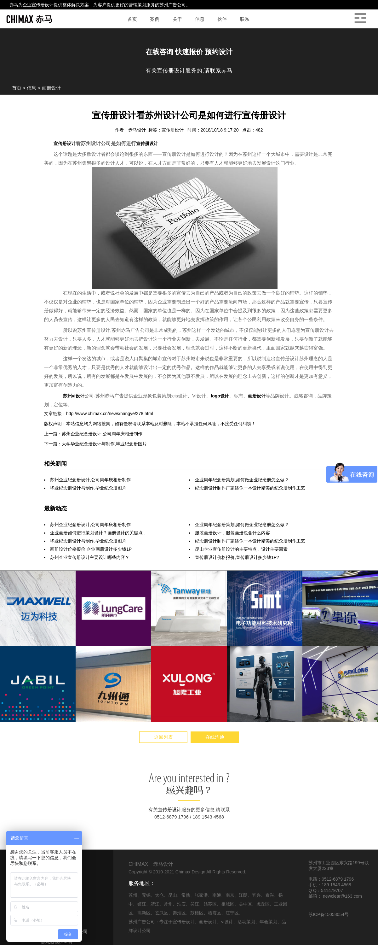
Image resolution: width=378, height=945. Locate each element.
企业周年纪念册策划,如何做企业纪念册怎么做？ (242, 479)
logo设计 (220, 395)
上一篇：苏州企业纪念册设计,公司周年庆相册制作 (93, 433)
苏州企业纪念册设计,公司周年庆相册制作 (90, 479)
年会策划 (268, 921)
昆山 (172, 895)
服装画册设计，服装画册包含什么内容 (232, 532)
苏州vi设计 (73, 395)
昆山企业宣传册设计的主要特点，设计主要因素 (241, 549)
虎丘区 (263, 904)
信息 (31, 88)
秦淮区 (179, 912)
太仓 (159, 895)
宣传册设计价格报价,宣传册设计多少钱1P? (237, 557)
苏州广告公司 (172, 4)
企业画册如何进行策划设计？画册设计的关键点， (98, 532)
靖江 (155, 904)
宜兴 (256, 895)
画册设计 (51, 88)
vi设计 (227, 921)
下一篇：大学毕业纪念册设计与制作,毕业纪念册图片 (95, 443)
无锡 (146, 895)
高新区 (144, 912)
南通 (216, 895)
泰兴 (269, 895)
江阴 (243, 895)
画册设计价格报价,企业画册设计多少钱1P (91, 549)
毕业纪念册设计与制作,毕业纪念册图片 (88, 487)
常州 (168, 904)
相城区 (227, 904)
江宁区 (232, 912)
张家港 (201, 895)
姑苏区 (210, 904)
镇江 (141, 904)
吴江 (194, 904)
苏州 (133, 895)
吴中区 (245, 904)
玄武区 (161, 912)
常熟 (185, 895)
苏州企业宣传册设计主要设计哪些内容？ (89, 557)
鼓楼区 (196, 912)
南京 (230, 895)
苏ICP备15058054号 (328, 914)
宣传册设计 (43, 4)
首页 (16, 88)
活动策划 (246, 921)
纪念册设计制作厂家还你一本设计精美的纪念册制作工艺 (250, 487)
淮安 (181, 904)
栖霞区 (214, 912)
